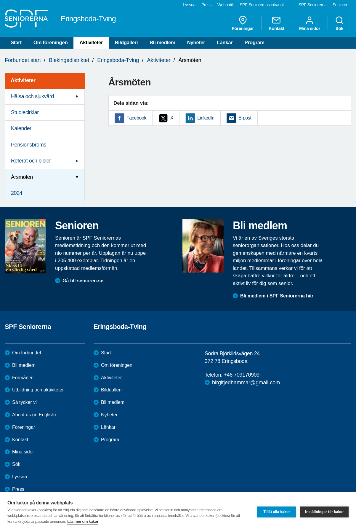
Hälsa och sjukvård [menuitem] (32, 96)
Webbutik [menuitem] (225, 4)
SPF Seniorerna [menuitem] (313, 4)
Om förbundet (26, 352)
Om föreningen (50, 42)
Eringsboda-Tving (118, 60)
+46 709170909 (241, 375)
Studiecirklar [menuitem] (25, 112)
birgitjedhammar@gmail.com (246, 383)
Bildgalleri (126, 42)
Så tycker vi (24, 402)
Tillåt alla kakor (276, 512)
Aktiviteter (91, 42)
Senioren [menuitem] (340, 4)
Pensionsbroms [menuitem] (28, 145)
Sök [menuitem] (339, 23)
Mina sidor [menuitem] (309, 23)
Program (254, 42)
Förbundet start (23, 60)
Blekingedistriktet (69, 60)
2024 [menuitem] (16, 193)
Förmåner (22, 377)
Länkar (224, 42)
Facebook (136, 117)
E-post (244, 117)
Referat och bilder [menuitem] (31, 161)
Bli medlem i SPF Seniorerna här (276, 295)
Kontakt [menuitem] (276, 23)
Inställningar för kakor (324, 512)
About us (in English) (34, 414)
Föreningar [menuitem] (243, 23)
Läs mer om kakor (82, 521)
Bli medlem (162, 42)
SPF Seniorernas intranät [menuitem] (262, 4)
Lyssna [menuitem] (189, 4)
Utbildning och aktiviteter (38, 389)
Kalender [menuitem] (21, 128)
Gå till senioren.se (82, 280)
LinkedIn (205, 117)
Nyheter (196, 42)
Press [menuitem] (206, 4)
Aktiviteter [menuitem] (23, 80)
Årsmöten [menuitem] (22, 177)
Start (16, 42)
